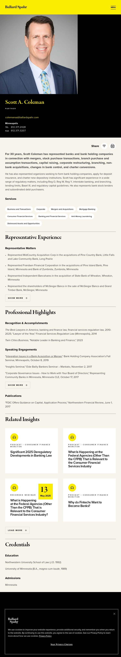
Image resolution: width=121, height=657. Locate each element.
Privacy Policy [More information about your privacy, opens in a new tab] (45, 636)
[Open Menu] (113, 7)
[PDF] (112, 146)
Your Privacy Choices (61, 644)
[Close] (114, 613)
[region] (61, 631)
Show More (18, 298)
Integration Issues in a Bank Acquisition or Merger (34, 356)
